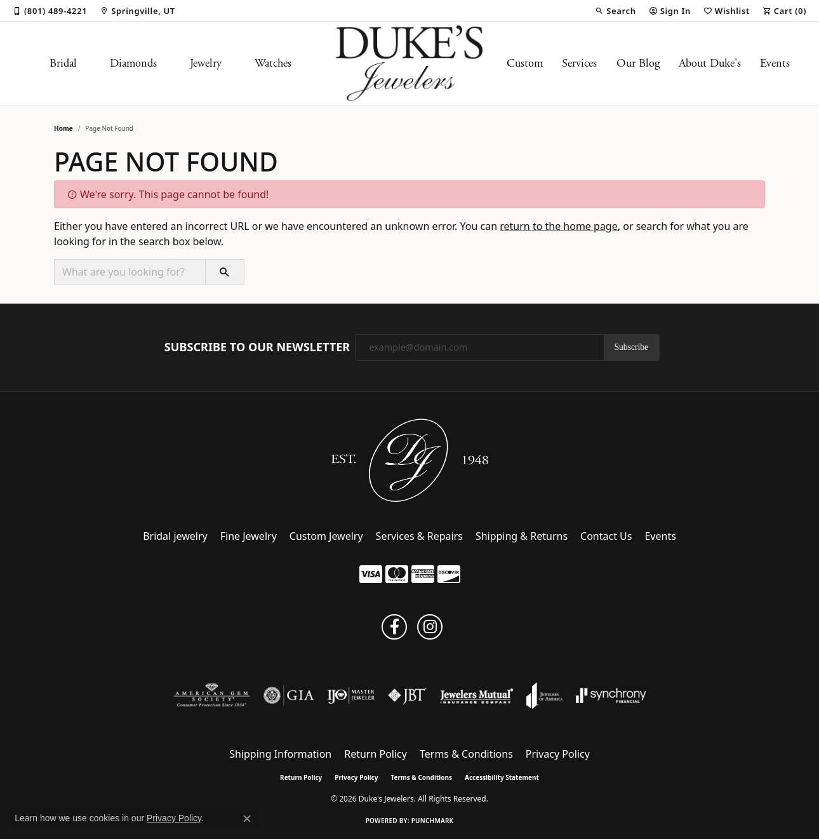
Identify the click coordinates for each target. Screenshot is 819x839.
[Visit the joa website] (544, 695)
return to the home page (559, 226)
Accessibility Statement (502, 777)
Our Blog (638, 63)
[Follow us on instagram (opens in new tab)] (430, 627)
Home (63, 128)
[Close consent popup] (247, 818)
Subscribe (632, 347)
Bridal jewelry (175, 536)
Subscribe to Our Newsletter (257, 347)
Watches (273, 63)
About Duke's (710, 63)
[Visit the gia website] (288, 695)
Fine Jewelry (248, 536)
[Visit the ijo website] (351, 695)
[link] (50, 11)
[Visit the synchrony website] (611, 695)
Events (775, 63)
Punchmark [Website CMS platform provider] (432, 820)
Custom (525, 63)
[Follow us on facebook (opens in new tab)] (394, 627)
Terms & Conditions (466, 754)
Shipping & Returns (522, 536)
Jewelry (206, 63)
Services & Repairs (419, 536)
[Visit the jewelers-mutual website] (476, 695)
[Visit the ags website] (212, 695)
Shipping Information (280, 754)
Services (579, 63)
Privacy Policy (558, 754)
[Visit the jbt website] (407, 695)
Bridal (63, 63)
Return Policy (375, 754)
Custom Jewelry (326, 536)
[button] (615, 11)
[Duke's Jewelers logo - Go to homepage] (409, 63)
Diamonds (133, 63)
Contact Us (606, 536)
